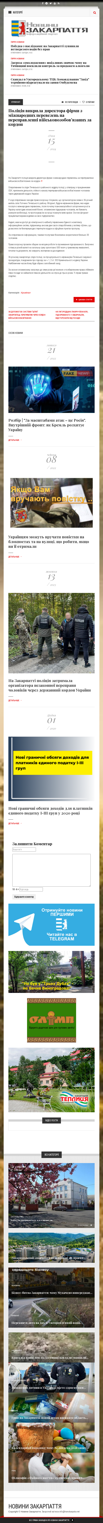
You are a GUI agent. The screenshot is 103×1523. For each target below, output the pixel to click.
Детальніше (15, 440)
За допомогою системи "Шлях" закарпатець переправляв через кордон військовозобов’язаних (26, 315)
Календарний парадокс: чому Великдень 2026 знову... (50, 1448)
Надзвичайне (17, 1350)
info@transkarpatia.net (69, 1511)
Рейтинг (88, 102)
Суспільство (17, 1217)
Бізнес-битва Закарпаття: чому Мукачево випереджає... (52, 1293)
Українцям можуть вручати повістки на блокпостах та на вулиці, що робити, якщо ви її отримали (48, 541)
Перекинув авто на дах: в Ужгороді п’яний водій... (47, 1323)
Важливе (15, 1411)
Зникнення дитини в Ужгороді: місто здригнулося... (49, 1388)
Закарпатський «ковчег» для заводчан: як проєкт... (49, 1258)
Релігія (14, 1441)
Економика (16, 1286)
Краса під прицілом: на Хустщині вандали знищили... (50, 1357)
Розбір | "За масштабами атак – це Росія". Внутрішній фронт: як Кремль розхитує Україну (47, 425)
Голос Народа (16, 1251)
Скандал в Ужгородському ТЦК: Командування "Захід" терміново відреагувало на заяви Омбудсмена (50, 80)
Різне (14, 1471)
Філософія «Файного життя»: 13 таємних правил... (48, 1478)
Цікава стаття (84, 300)
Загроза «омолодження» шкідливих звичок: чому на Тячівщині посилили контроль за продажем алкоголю (50, 64)
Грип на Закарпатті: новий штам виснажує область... (50, 1418)
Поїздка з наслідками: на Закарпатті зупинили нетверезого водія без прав (45, 47)
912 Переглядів (69, 102)
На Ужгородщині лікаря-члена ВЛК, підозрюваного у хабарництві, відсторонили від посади (72, 315)
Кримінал (26, 292)
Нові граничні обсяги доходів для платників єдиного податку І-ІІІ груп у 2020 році (50, 810)
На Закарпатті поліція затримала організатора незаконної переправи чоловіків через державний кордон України (49, 685)
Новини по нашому (19, 1380)
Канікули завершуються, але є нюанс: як (32, 1220)
